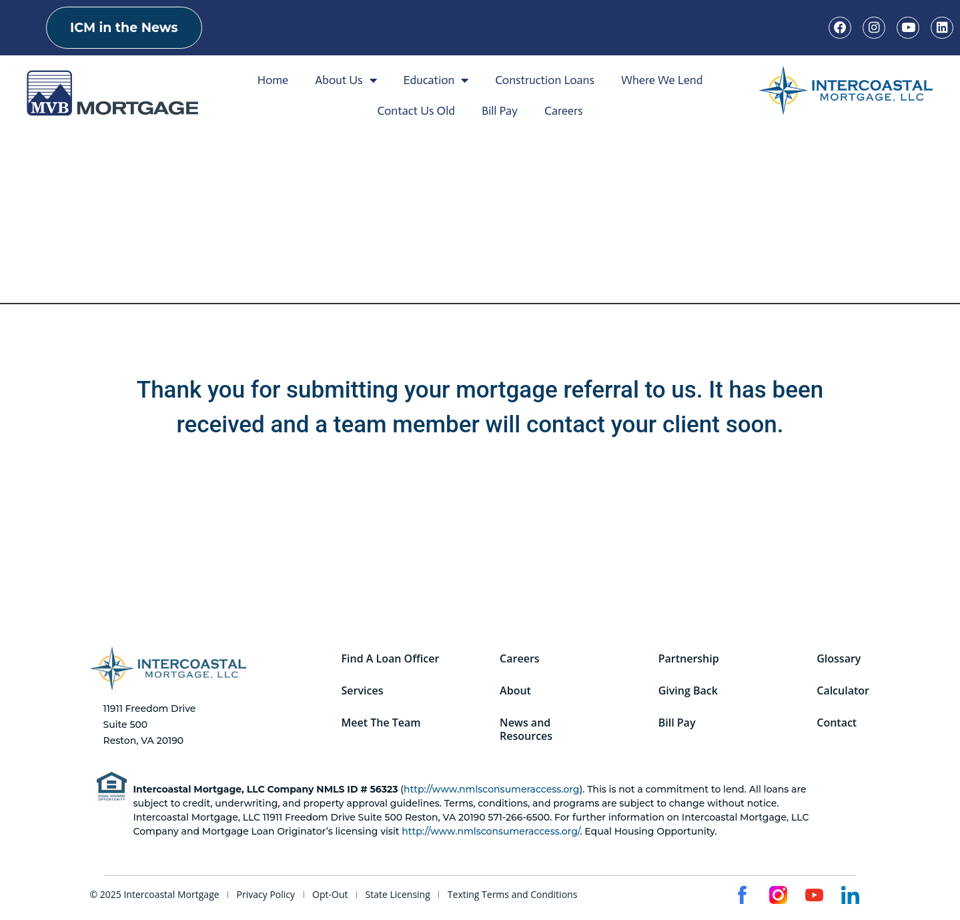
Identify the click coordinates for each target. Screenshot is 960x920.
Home (273, 80)
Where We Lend (661, 80)
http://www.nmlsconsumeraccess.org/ (491, 831)
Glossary (840, 655)
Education (436, 80)
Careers (563, 110)
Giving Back (688, 690)
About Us (345, 80)
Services (363, 690)
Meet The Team (382, 725)
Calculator (844, 690)
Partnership (689, 655)
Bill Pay (500, 110)
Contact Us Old (416, 110)
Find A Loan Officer (391, 655)
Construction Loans (544, 80)
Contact (838, 725)
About (516, 690)
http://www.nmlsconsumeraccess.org (491, 789)
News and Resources (527, 732)
